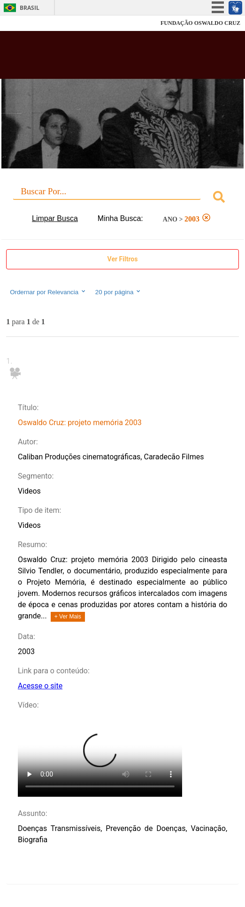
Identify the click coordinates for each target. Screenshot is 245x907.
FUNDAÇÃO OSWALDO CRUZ (200, 23)
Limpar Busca (55, 218)
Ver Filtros (122, 259)
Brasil (29, 8)
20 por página (118, 292)
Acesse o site (40, 685)
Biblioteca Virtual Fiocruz (102, 57)
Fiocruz (28, 23)
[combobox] (122, 198)
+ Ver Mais (67, 616)
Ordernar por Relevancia (48, 292)
